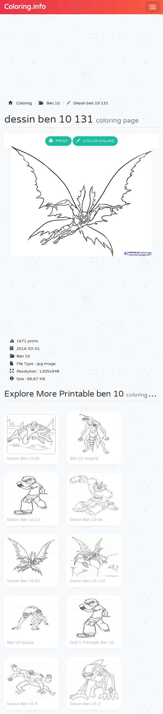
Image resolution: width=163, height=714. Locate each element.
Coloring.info (25, 7)
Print (58, 141)
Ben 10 (23, 356)
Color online (95, 141)
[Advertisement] (81, 59)
